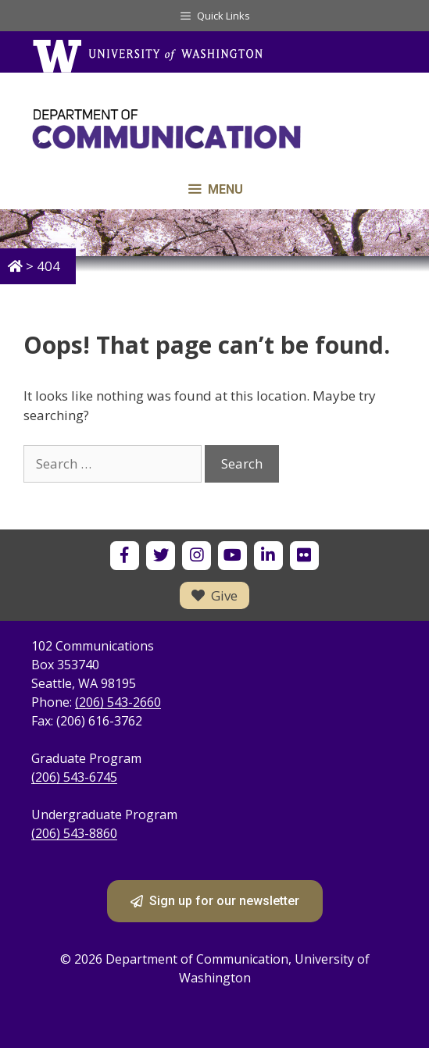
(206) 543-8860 (74, 833)
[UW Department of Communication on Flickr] (304, 555)
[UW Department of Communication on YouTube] (232, 555)
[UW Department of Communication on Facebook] (124, 555)
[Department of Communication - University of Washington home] (214, 129)
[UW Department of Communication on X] (160, 555)
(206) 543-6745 (74, 777)
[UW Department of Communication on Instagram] (196, 555)
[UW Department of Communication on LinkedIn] (268, 555)
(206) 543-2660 (118, 702)
